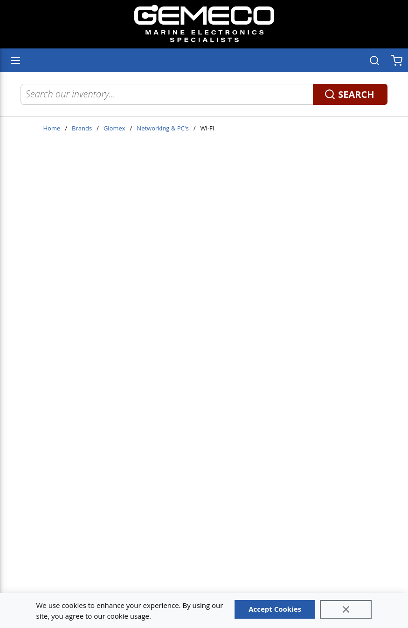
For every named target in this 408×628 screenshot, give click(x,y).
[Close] (346, 609)
